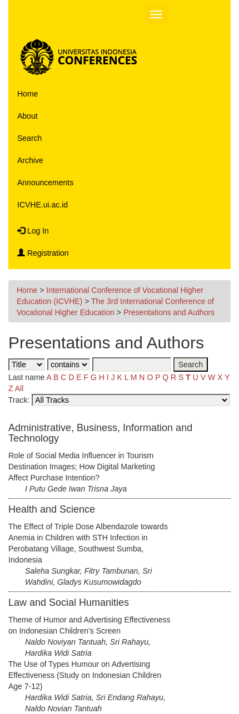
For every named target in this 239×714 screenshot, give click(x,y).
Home (27, 93)
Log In (33, 230)
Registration (43, 253)
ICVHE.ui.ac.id (42, 204)
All (19, 388)
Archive (30, 160)
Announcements (45, 182)
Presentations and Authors (169, 312)
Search (29, 138)
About (27, 116)
